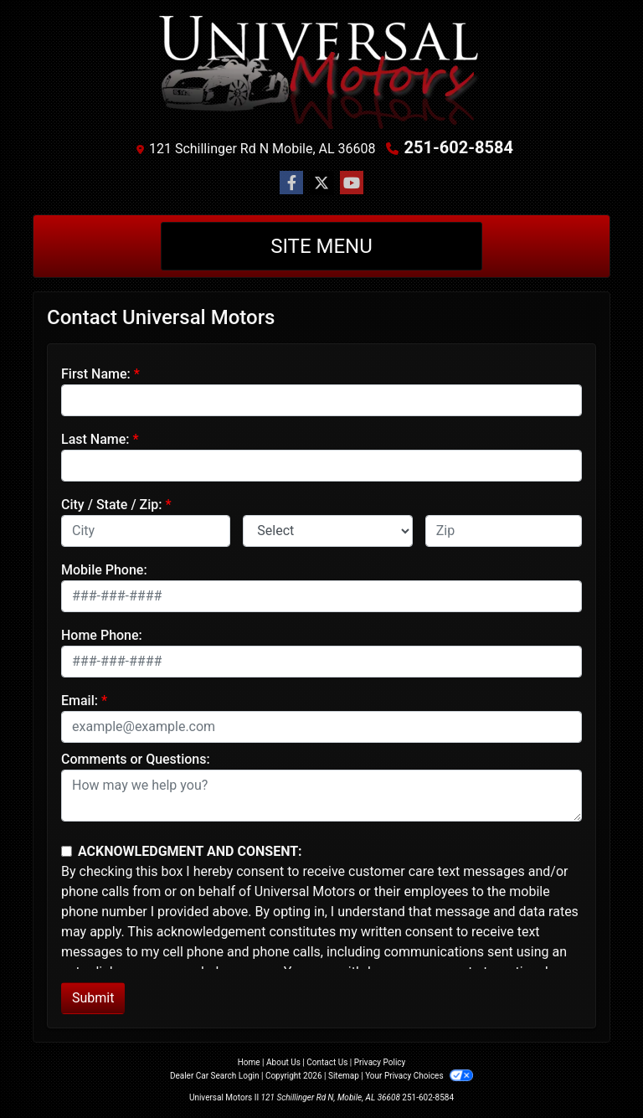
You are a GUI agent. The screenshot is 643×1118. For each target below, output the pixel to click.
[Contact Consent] (66, 851)
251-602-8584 (458, 147)
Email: (79, 700)
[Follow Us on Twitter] (321, 183)
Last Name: (95, 439)
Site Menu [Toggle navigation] (321, 246)
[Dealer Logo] (321, 72)
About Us (283, 1062)
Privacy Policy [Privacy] (380, 1062)
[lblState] (327, 531)
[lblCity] (145, 531)
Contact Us (326, 1062)
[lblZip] (503, 531)
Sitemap (343, 1075)
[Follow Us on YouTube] (351, 183)
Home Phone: (101, 635)
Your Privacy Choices (419, 1075)
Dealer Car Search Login (215, 1075)
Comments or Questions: (135, 759)
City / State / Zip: (111, 505)
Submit (93, 998)
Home (249, 1062)
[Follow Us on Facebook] (291, 183)
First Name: (96, 374)
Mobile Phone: (104, 570)
